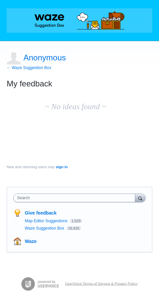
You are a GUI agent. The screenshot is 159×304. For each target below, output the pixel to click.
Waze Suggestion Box (45, 228)
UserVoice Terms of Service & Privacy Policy (101, 283)
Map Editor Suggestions (47, 221)
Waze (30, 241)
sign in (62, 167)
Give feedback (41, 213)
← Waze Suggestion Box (29, 67)
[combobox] (76, 198)
